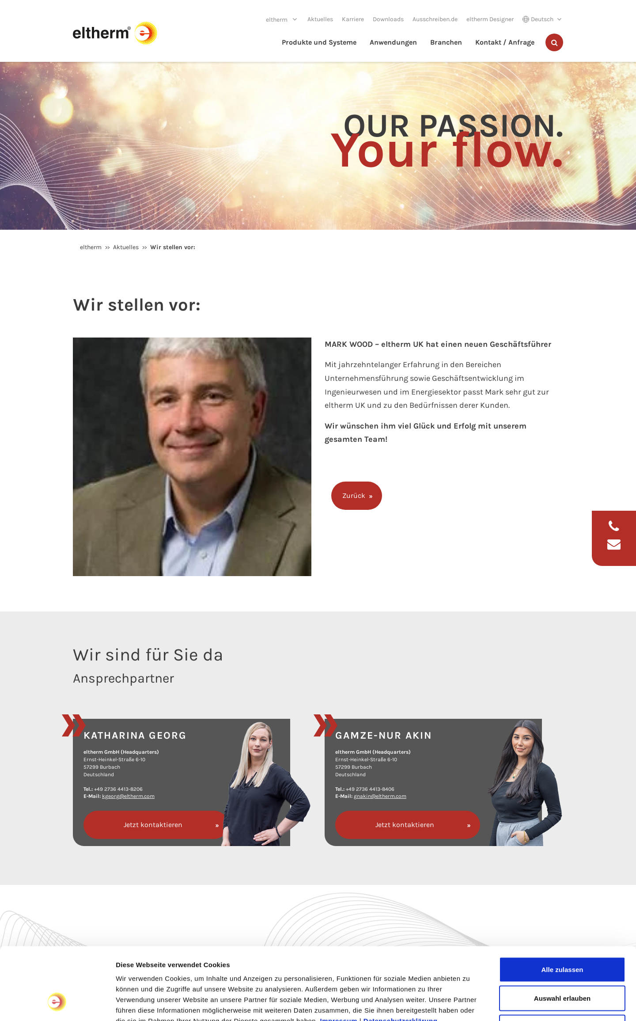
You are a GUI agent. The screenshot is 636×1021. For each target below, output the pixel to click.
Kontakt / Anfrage (504, 42)
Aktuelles (320, 19)
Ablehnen (562, 963)
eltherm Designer (490, 19)
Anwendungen (393, 42)
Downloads (388, 19)
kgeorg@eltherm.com (128, 796)
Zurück (353, 495)
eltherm (277, 19)
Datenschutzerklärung (400, 956)
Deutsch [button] (537, 19)
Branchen (446, 42)
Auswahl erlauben (562, 934)
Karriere (353, 19)
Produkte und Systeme (319, 42)
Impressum (339, 956)
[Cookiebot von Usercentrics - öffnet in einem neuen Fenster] (57, 1003)
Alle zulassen (562, 905)
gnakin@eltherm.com (380, 796)
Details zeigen (469, 1003)
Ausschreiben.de (435, 19)
